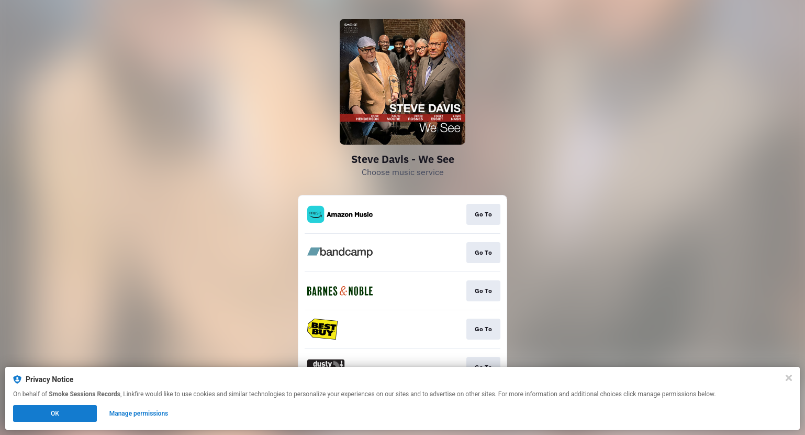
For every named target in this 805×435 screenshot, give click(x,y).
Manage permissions (139, 413)
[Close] (788, 377)
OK (55, 413)
